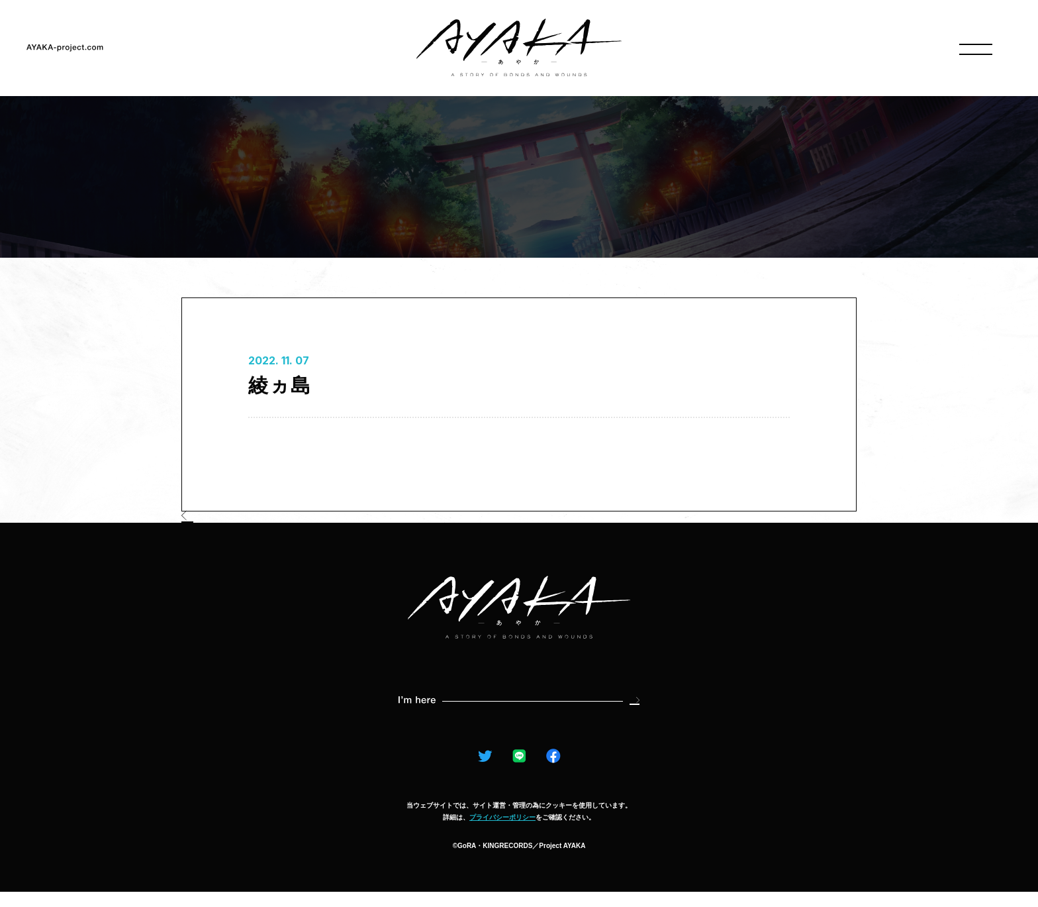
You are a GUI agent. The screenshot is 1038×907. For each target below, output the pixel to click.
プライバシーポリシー (502, 832)
